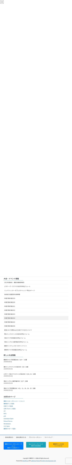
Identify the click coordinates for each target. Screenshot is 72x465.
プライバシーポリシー (35, 437)
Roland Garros (8, 421)
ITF (5, 411)
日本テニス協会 (8, 406)
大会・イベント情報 (11, 278)
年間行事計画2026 (9, 326)
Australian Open (8, 419)
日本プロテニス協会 (9, 409)
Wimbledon (7, 424)
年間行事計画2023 (9, 314)
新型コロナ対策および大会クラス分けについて (18, 330)
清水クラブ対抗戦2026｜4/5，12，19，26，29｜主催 (19, 388)
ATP (5, 416)
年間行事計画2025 (9, 322)
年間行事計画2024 (9, 318)
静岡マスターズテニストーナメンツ (14, 401)
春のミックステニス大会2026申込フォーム (16, 334)
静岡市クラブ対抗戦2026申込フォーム (15, 350)
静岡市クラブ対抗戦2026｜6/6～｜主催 (15, 360)
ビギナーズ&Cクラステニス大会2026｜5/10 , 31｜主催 (20, 374)
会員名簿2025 (9, 437)
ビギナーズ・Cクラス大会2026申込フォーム (17, 286)
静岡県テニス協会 (9, 404)
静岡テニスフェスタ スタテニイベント (15, 346)
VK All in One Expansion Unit (48, 461)
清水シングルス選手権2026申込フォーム (16, 342)
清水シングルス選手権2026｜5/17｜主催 (16, 381)
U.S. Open (7, 426)
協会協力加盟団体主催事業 (12, 294)
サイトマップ (48, 437)
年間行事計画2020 (9, 302)
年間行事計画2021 (9, 306)
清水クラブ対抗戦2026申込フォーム (15, 338)
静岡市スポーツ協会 (9, 429)
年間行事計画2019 (9, 298)
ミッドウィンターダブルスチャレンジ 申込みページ (19, 290)
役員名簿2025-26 (21, 437)
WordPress (25, 461)
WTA (5, 414)
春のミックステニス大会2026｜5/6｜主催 (16, 367)
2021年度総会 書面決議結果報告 (14, 282)
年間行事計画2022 (9, 310)
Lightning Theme (35, 461)
